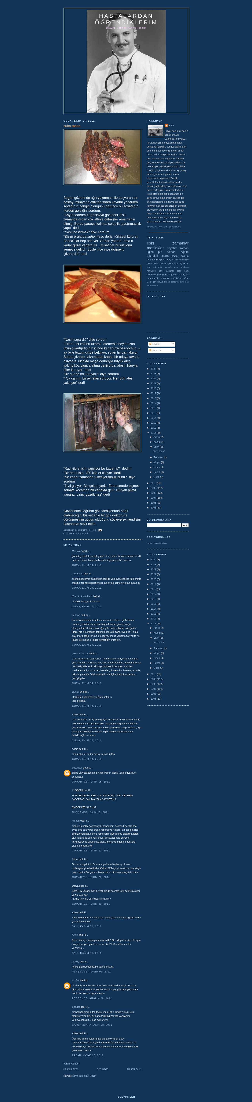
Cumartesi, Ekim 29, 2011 (91, 903)
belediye (184, 259)
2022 (154, 378)
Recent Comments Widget (157, 543)
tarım (156, 263)
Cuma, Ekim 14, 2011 (87, 565)
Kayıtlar (154, 344)
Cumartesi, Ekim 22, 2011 (91, 850)
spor (161, 259)
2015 (154, 413)
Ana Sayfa (102, 1069)
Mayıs (157, 462)
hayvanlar (184, 263)
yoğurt (185, 278)
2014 (154, 417)
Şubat (157, 472)
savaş (168, 259)
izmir (161, 270)
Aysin (75, 934)
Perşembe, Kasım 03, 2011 (91, 971)
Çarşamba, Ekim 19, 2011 (90, 812)
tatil (161, 263)
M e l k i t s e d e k (82, 596)
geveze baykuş (80, 653)
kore (149, 267)
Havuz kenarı (163, 282)
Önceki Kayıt (134, 1069)
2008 (154, 492)
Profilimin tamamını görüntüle (164, 227)
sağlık (175, 256)
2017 (154, 403)
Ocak (157, 477)
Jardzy (75, 961)
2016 (154, 408)
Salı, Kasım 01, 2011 (87, 926)
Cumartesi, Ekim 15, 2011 (91, 781)
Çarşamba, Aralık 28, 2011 (92, 1024)
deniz (149, 263)
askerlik (170, 270)
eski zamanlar (168, 243)
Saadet (76, 1006)
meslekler (155, 248)
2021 (154, 383)
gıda (159, 274)
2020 (154, 388)
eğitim (185, 252)
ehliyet (168, 263)
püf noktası (167, 252)
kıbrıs (149, 286)
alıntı (182, 282)
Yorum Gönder (71, 1063)
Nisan (157, 467)
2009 (154, 488)
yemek (85, 533)
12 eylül (176, 259)
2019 (154, 393)
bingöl (150, 259)
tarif (78, 533)
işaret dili (166, 274)
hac (187, 282)
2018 (154, 398)
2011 (154, 432)
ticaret (165, 255)
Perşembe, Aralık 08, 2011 (92, 998)
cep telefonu (181, 267)
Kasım (157, 441)
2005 (154, 507)
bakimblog (77, 573)
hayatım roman (178, 248)
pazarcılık (176, 274)
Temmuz (159, 457)
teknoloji (152, 255)
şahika (75, 691)
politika (184, 256)
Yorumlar (155, 350)
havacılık (151, 270)
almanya (174, 282)
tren (149, 278)
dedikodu (151, 274)
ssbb (171, 125)
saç (183, 274)
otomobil (158, 267)
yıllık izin (151, 281)
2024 (154, 368)
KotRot (76, 980)
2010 (154, 483)
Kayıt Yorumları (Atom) (84, 1075)
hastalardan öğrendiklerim (126, 19)
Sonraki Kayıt (71, 1069)
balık (179, 270)
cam (186, 270)
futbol (175, 263)
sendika (155, 286)
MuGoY (76, 551)
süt (187, 274)
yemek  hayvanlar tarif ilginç (166, 278)
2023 (154, 373)
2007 (154, 497)
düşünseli (77, 767)
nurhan (76, 820)
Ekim (157, 446)
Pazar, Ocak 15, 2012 (88, 1055)
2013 (154, 422)
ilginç (150, 252)
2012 (154, 427)
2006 (154, 502)
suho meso (159, 451)
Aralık (157, 437)
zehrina (76, 615)
